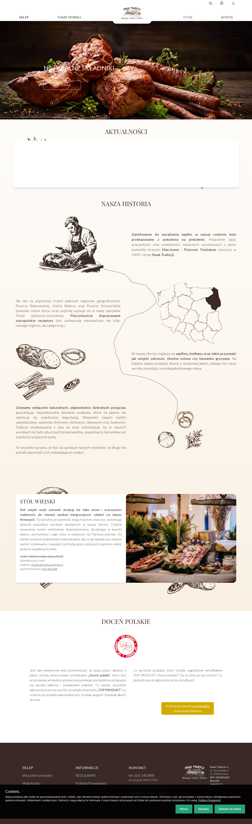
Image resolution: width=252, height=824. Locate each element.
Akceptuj (203, 809)
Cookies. (12, 791)
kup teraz (62, 84)
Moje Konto (31, 783)
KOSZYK (227, 17)
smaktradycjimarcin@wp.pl (47, 564)
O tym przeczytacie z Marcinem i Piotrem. (188, 708)
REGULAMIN (86, 775)
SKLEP (24, 17)
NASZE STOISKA (69, 17)
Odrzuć (184, 809)
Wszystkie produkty (37, 775)
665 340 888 (49, 568)
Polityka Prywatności (91, 783)
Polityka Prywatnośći (209, 800)
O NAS (187, 17)
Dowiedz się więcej (230, 809)
